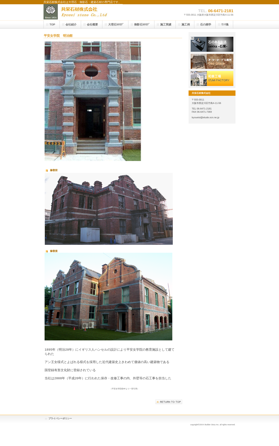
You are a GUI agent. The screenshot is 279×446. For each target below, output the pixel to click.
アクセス (212, 78)
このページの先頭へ (168, 405)
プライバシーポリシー (60, 422)
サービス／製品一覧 (212, 44)
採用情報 (212, 61)
